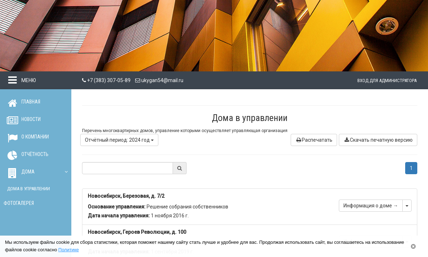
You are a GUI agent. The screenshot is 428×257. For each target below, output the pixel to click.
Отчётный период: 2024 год (119, 140)
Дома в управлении (28, 188)
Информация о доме (370, 205)
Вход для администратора (387, 80)
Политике (68, 249)
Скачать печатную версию (378, 140)
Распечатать (313, 140)
